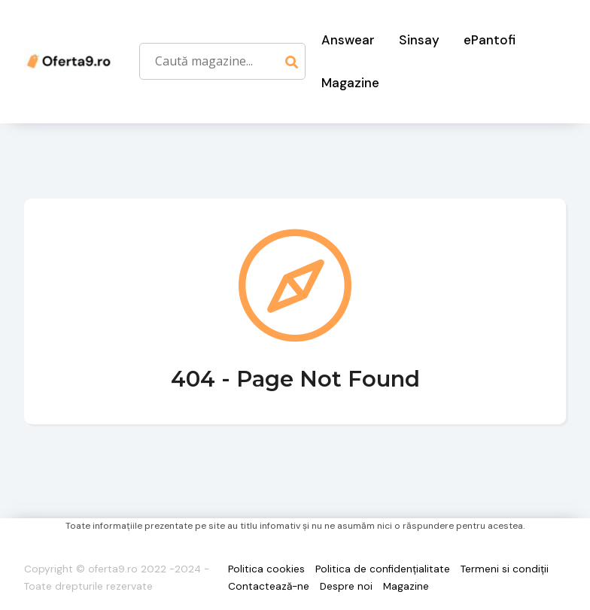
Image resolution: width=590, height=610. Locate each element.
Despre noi (346, 586)
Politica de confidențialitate (382, 569)
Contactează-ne (268, 586)
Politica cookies (266, 569)
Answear (348, 40)
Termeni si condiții (505, 569)
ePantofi (489, 40)
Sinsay (419, 40)
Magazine (350, 82)
